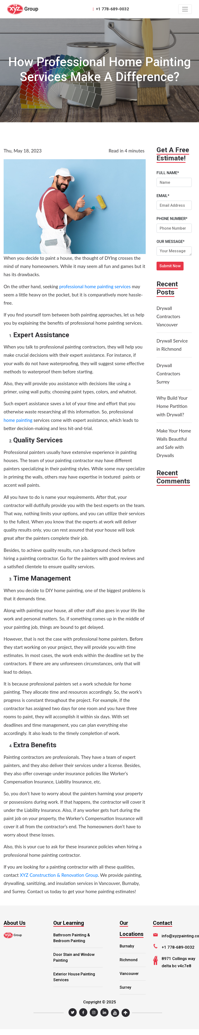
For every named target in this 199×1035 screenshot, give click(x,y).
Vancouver (129, 973)
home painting (18, 420)
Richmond (128, 960)
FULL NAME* (168, 173)
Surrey (125, 987)
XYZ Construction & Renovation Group (59, 875)
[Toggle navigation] (185, 9)
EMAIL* (163, 195)
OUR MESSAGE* (171, 241)
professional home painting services (95, 286)
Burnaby (127, 946)
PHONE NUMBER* (172, 218)
